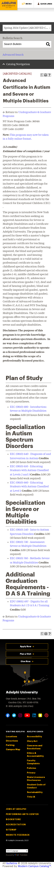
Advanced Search (13, 55)
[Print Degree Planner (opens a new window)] (41, 75)
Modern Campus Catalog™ (34, 866)
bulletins (11, 863)
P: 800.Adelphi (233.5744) (19, 705)
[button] (26, 4)
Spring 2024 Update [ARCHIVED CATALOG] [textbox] (27, 28)
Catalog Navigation (18, 64)
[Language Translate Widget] (17, 851)
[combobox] (27, 28)
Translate (21, 855)
